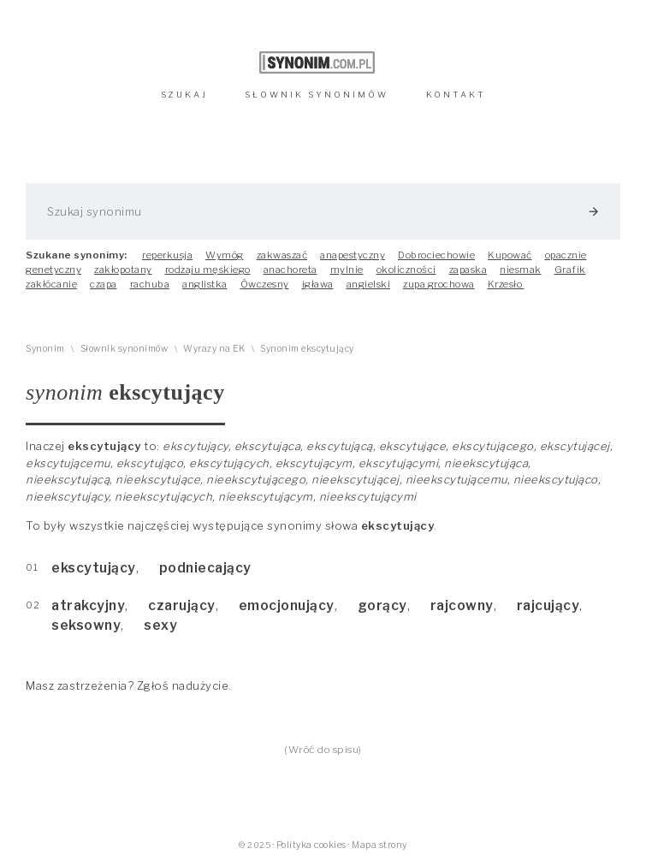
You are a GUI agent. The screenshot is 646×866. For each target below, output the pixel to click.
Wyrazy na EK (214, 348)
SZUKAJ (184, 94)
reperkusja (167, 255)
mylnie (347, 270)
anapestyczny (352, 255)
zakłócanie (51, 284)
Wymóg (224, 255)
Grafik (570, 270)
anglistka (205, 284)
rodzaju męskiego (208, 270)
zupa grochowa (439, 284)
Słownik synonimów (124, 348)
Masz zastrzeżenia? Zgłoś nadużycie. (129, 685)
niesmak (521, 270)
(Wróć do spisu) (323, 750)
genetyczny (53, 270)
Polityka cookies (311, 845)
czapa (103, 284)
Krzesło (506, 284)
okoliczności (406, 270)
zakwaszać (282, 255)
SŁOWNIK (316, 94)
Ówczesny (264, 284)
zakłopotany (123, 270)
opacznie (566, 255)
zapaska (468, 270)
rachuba (150, 284)
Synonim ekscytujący (307, 348)
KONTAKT (456, 94)
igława (318, 284)
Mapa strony (379, 845)
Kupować (510, 255)
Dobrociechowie (436, 255)
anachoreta (290, 270)
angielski (369, 284)
